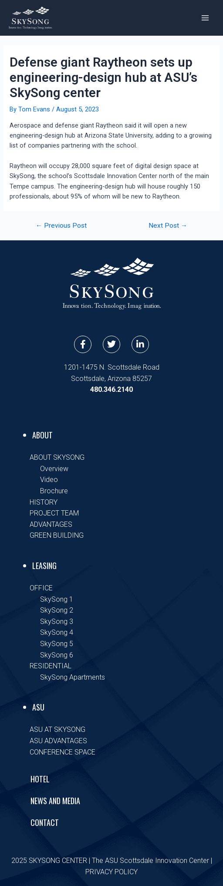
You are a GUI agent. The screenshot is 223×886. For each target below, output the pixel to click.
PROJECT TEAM (54, 513)
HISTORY (43, 502)
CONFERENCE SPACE (62, 752)
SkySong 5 (56, 644)
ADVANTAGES (51, 524)
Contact (44, 822)
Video (49, 479)
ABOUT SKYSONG (57, 457)
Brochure (54, 491)
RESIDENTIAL (50, 666)
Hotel (40, 779)
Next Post (168, 225)
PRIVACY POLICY (111, 872)
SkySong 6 (56, 655)
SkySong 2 (56, 610)
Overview (54, 469)
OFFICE (41, 588)
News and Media (55, 800)
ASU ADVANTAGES (58, 741)
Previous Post (61, 225)
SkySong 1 (56, 599)
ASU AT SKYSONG (57, 729)
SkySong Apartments (72, 677)
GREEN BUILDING (57, 535)
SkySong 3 (56, 621)
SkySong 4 (56, 632)
